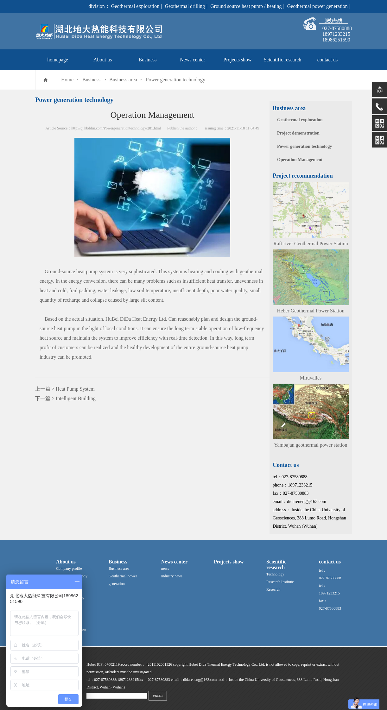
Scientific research (282, 59)
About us (102, 59)
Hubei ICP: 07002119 (103, 664)
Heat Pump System (75, 389)
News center (192, 59)
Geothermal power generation (317, 6)
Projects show (237, 59)
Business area (123, 79)
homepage (57, 59)
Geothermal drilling (185, 6)
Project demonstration (298, 133)
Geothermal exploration (135, 6)
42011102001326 (159, 664)
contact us (327, 59)
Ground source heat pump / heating (246, 6)
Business (148, 59)
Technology (275, 574)
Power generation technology (176, 79)
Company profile (69, 568)
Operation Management (299, 159)
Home (67, 79)
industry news (171, 576)
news (165, 568)
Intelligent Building (76, 398)
